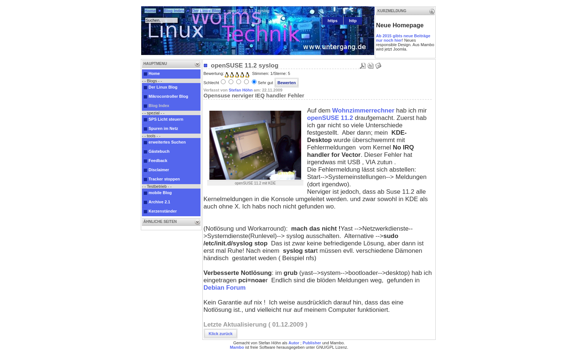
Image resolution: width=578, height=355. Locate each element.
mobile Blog (160, 192)
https (333, 20)
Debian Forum (224, 287)
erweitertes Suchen (167, 142)
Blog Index (174, 10)
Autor (293, 343)
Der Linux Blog (206, 10)
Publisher (312, 343)
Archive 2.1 (159, 202)
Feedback (158, 160)
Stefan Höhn (241, 90)
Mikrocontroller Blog (168, 96)
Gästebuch (159, 151)
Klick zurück (221, 333)
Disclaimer (159, 170)
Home (150, 10)
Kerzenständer (163, 211)
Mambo (237, 347)
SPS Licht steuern (166, 119)
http (353, 20)
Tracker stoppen (164, 179)
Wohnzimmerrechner (363, 110)
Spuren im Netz (163, 128)
